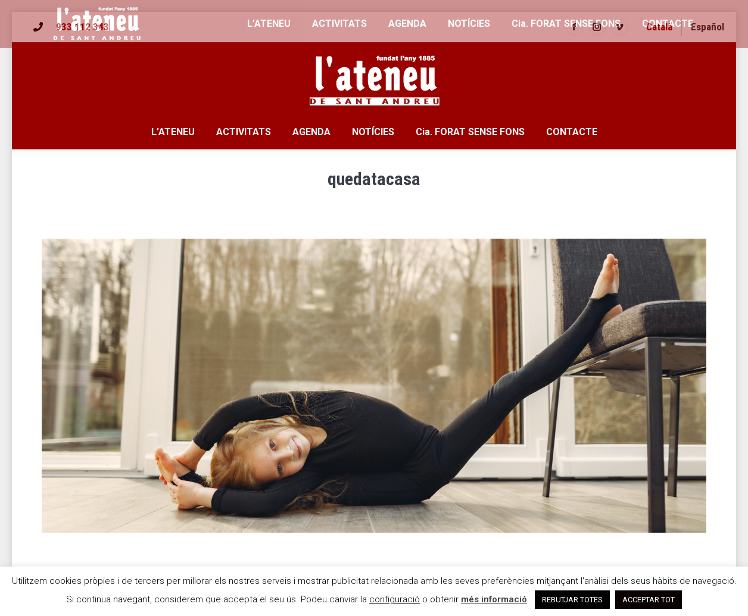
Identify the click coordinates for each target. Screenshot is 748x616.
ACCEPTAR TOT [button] (648, 599)
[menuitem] (659, 27)
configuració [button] (394, 599)
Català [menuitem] (659, 27)
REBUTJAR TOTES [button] (572, 599)
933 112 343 (82, 27)
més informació (494, 599)
